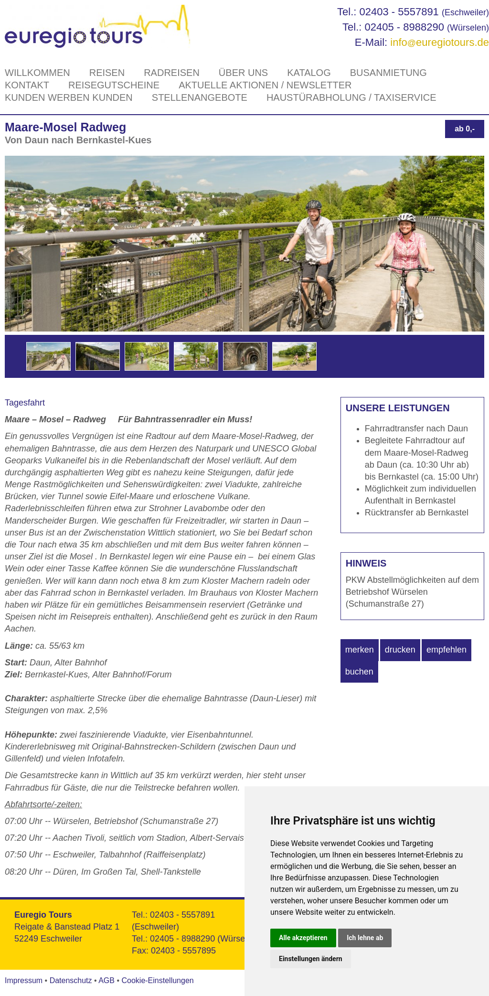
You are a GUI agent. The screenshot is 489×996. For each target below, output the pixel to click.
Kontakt (27, 85)
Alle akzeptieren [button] (303, 938)
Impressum (24, 980)
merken (359, 649)
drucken (400, 649)
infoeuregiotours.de (439, 42)
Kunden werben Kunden (69, 97)
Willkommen (37, 72)
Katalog (309, 72)
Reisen (107, 72)
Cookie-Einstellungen (157, 980)
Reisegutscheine (113, 85)
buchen (359, 671)
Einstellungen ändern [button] (310, 959)
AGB (106, 980)
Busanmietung (388, 72)
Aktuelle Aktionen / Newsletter (265, 85)
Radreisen (172, 72)
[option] (48, 356)
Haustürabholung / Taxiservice (351, 97)
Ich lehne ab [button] (365, 938)
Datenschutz (71, 980)
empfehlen (446, 649)
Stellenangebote (199, 97)
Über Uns (243, 72)
